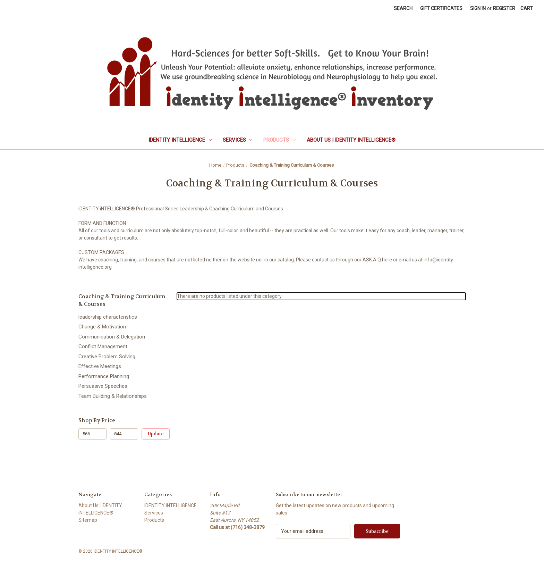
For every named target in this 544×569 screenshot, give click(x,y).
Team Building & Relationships (112, 396)
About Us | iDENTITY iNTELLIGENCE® (351, 140)
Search (403, 8)
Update (156, 434)
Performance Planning (103, 376)
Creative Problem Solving (106, 356)
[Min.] (92, 434)
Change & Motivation (102, 327)
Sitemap (87, 520)
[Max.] (124, 434)
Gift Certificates (441, 8)
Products (279, 140)
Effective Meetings (99, 366)
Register (504, 8)
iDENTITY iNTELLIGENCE (180, 140)
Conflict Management (102, 346)
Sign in (478, 8)
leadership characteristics (107, 317)
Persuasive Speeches (102, 386)
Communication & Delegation (111, 337)
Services (238, 140)
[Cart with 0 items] (527, 8)
